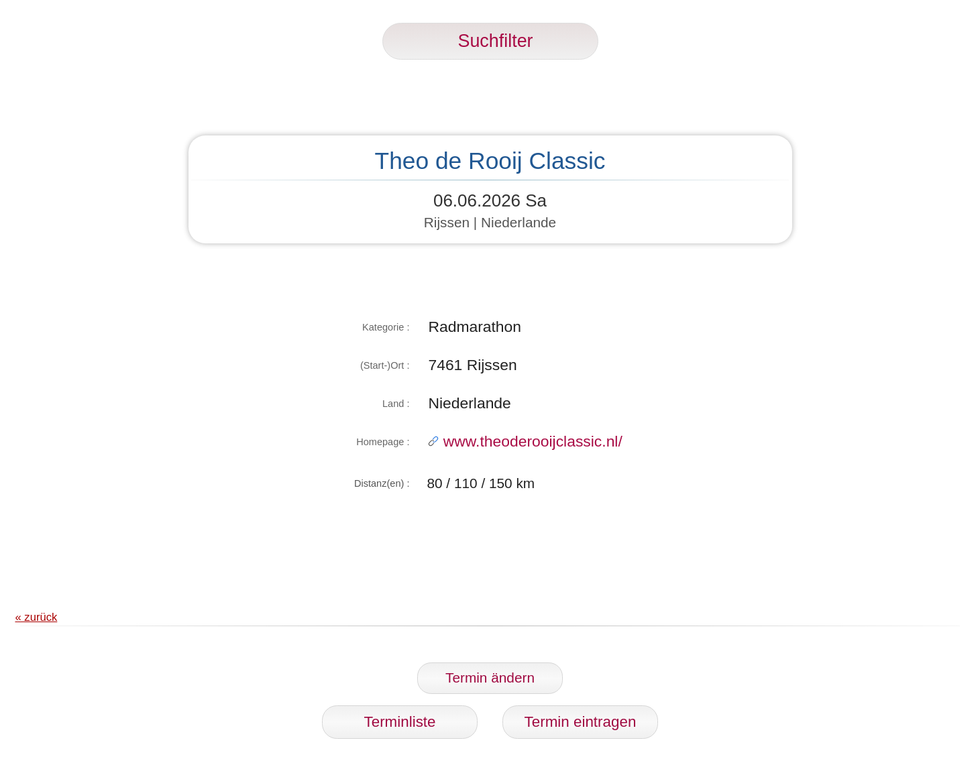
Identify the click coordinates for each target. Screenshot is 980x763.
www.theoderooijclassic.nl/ (525, 441)
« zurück (36, 617)
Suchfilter (490, 41)
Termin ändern (490, 677)
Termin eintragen (581, 721)
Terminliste (400, 721)
